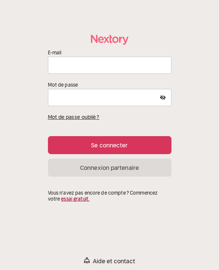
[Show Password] (162, 97)
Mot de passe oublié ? (74, 117)
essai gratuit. (75, 199)
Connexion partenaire (109, 167)
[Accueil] (109, 39)
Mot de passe (63, 85)
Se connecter (109, 145)
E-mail (55, 53)
